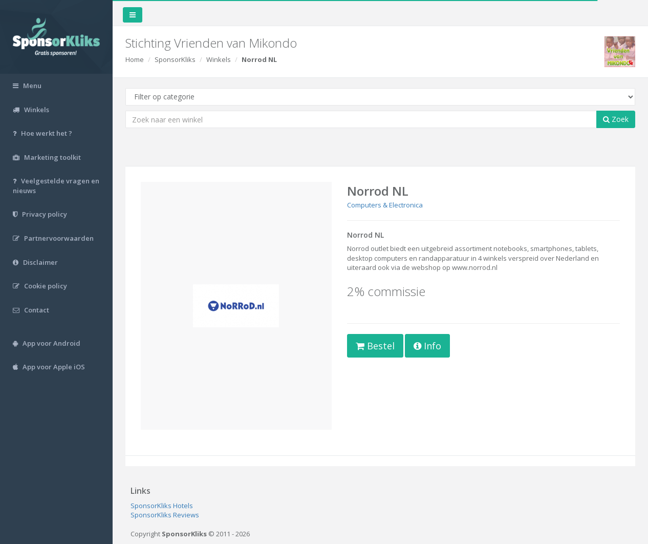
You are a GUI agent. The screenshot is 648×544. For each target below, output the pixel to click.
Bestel (375, 346)
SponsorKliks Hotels (162, 505)
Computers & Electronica (385, 205)
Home (134, 59)
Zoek (616, 119)
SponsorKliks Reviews (165, 514)
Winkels (218, 59)
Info (427, 346)
